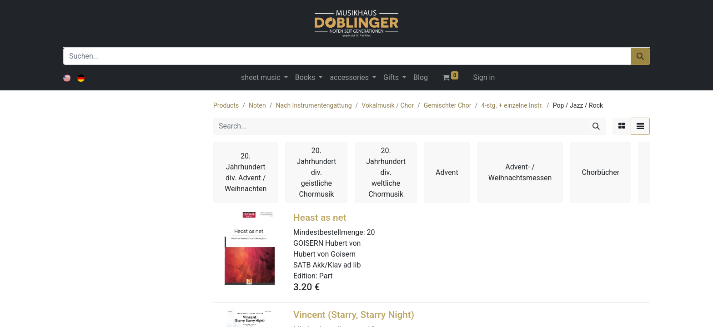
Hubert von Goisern (324, 254)
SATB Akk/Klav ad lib (327, 265)
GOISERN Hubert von (327, 243)
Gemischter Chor (448, 105)
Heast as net (319, 217)
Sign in (484, 77)
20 (371, 232)
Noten (257, 105)
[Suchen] (640, 56)
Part (326, 276)
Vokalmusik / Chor (388, 105)
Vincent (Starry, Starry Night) (353, 314)
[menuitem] (421, 78)
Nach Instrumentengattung (313, 105)
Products (226, 105)
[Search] (596, 126)
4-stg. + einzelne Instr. (512, 105)
